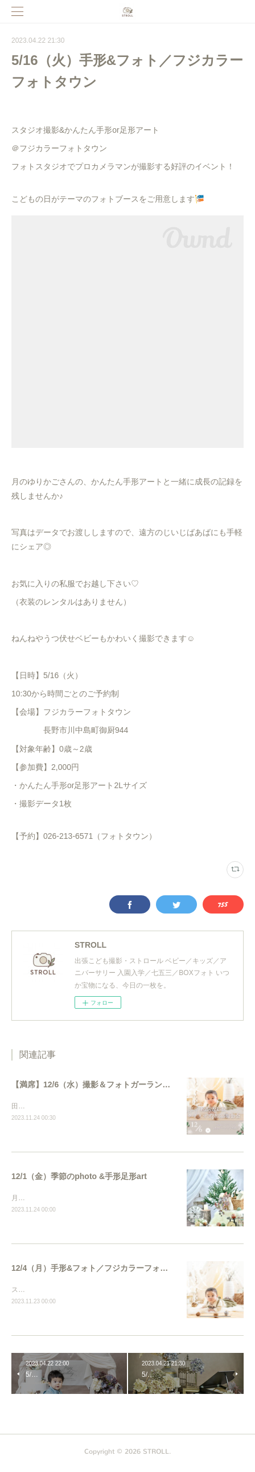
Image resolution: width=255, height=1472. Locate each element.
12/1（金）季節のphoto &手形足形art (79, 1176)
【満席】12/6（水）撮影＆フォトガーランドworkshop (109, 1084)
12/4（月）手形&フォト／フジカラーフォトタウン (101, 1269)
